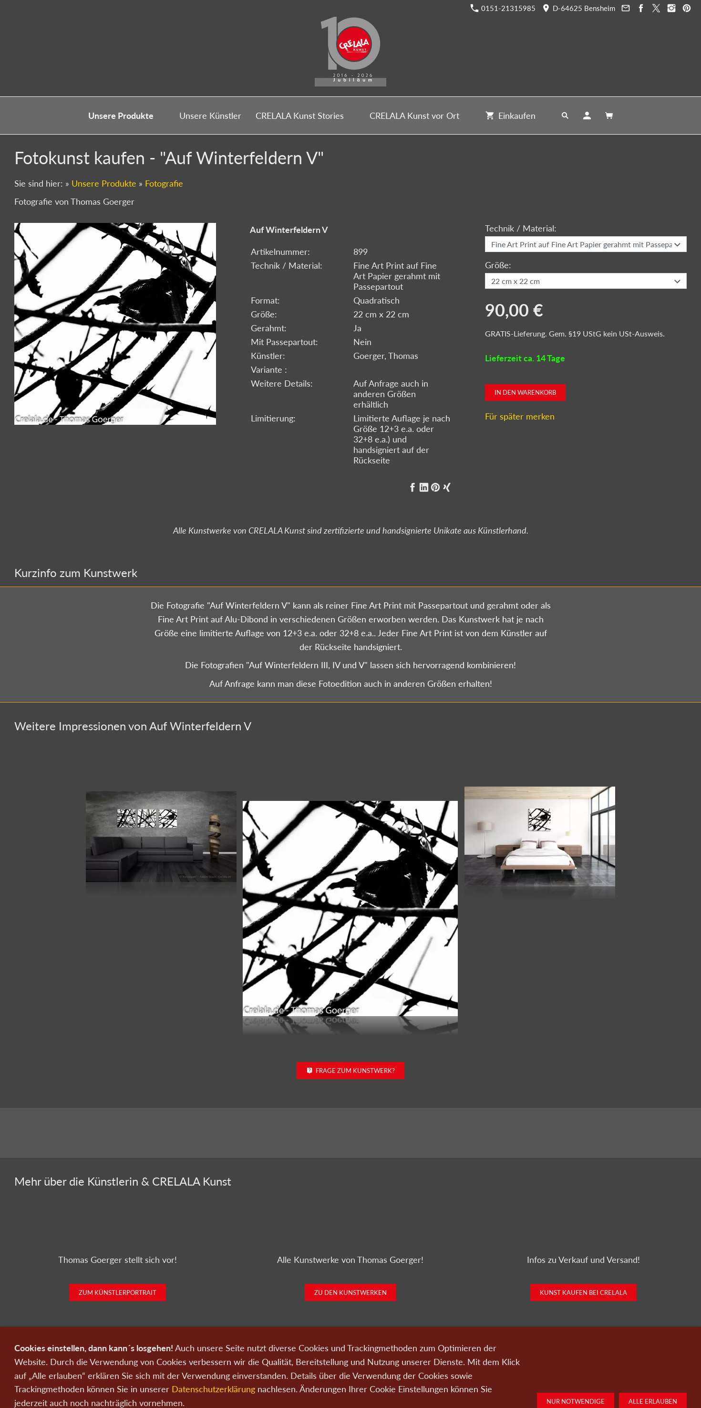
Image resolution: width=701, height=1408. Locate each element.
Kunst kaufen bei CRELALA (583, 1292)
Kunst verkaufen (249, 1358)
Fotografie (164, 183)
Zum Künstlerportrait (117, 1292)
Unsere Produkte (104, 183)
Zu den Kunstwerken (350, 1292)
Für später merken (520, 416)
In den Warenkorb (525, 392)
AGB (462, 1358)
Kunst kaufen (199, 1358)
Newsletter (347, 1358)
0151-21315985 (503, 8)
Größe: (498, 265)
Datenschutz (389, 1358)
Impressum (431, 1358)
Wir (318, 1358)
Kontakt (292, 1358)
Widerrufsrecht (500, 1358)
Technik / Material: (521, 228)
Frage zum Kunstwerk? (350, 1070)
